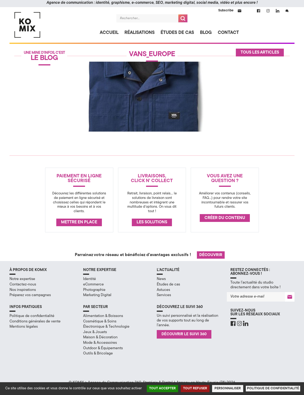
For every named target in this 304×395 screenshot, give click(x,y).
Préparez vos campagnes (30, 295)
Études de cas (177, 33)
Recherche (183, 18)
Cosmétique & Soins (99, 321)
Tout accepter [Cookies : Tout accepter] (162, 388)
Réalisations (139, 33)
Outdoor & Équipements (103, 348)
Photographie (94, 290)
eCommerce (93, 284)
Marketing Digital (97, 295)
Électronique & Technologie (106, 327)
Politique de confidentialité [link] (273, 388)
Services (164, 295)
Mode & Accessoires (100, 343)
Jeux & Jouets (95, 332)
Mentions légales (24, 327)
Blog (206, 33)
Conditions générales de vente (35, 321)
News (161, 279)
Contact (228, 33)
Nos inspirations (23, 290)
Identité (89, 279)
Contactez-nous (23, 284)
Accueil (109, 33)
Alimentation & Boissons (103, 316)
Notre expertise (22, 279)
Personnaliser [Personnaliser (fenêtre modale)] (227, 388)
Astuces (163, 290)
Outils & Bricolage (98, 353)
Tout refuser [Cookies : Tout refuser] (195, 388)
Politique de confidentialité (32, 316)
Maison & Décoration (100, 337)
